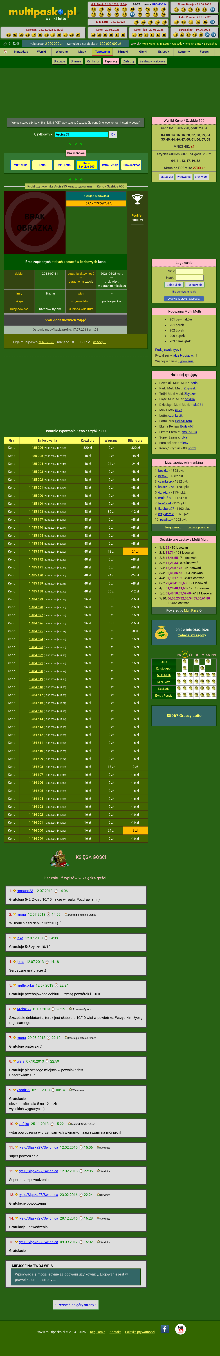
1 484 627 (36, 615)
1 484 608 (36, 767)
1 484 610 (36, 751)
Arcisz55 (24, 1009)
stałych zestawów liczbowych (74, 262)
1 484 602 (36, 814)
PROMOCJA (159, 4)
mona (21, 914)
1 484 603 (36, 806)
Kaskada (177, 43)
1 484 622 (36, 655)
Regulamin (173, 527)
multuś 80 (165, 498)
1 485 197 (36, 519)
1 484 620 (36, 671)
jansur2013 (189, 432)
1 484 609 (36, 759)
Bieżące (59, 61)
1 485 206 (36, 448)
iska (20, 938)
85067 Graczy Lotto (184, 715)
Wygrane (62, 51)
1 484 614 (36, 719)
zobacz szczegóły (192, 635)
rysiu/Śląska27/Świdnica (38, 1147)
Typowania (102, 51)
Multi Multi (148, 43)
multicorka (25, 985)
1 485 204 (36, 464)
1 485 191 (36, 567)
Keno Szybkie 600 (87, 165)
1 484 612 (36, 735)
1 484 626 (36, 623)
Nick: (185, 271)
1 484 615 (36, 711)
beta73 (163, 476)
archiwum (201, 176)
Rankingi (93, 61)
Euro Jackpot (131, 165)
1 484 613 (36, 727)
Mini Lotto (163, 43)
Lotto (198, 43)
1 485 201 (36, 487)
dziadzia (164, 492)
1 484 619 (36, 679)
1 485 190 (36, 575)
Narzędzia (21, 51)
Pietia (194, 383)
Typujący (111, 61)
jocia (20, 962)
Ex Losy (163, 51)
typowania (184, 176)
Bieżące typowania (96, 196)
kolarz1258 (166, 487)
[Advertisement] (110, 90)
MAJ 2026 (46, 342)
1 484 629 (36, 599)
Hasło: (185, 278)
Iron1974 (164, 503)
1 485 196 (36, 527)
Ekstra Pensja (163, 695)
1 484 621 (36, 663)
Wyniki (41, 51)
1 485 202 (36, 479)
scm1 (192, 448)
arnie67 (183, 443)
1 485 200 (36, 496)
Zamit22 (23, 1090)
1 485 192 (36, 559)
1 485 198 (36, 511)
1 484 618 (36, 687)
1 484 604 (36, 799)
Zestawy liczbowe (152, 61)
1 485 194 (36, 543)
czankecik (175, 415)
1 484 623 (36, 647)
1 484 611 (36, 743)
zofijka (24, 1124)
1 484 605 (36, 791)
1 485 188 (36, 591)
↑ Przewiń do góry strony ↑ (76, 1305)
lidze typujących (184, 355)
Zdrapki (123, 51)
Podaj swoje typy (167, 350)
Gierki (143, 51)
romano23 (25, 891)
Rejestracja (195, 285)
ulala (20, 1061)
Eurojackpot (211, 43)
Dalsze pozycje (198, 527)
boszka (190, 399)
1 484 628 (36, 607)
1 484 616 (36, 703)
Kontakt (115, 1332)
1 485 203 (36, 472)
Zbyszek (190, 388)
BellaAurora (183, 421)
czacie (89, 281)
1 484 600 (36, 830)
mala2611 (197, 405)
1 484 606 (36, 782)
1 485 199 (36, 503)
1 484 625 (36, 631)
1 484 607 (36, 775)
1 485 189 (36, 583)
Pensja (189, 43)
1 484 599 (36, 838)
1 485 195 (36, 535)
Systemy (184, 51)
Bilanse (76, 61)
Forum (204, 51)
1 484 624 (36, 639)
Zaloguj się (174, 285)
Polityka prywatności (140, 1332)
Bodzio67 (187, 426)
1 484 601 (36, 822)
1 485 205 (36, 456)
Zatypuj (128, 61)
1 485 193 (36, 551)
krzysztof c (166, 514)
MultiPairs (191, 610)
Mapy (82, 51)
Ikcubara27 (166, 509)
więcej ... (99, 342)
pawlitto (166, 519)
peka (178, 410)
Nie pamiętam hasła (184, 291)
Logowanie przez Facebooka (184, 298)
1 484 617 (36, 695)
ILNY (184, 437)
